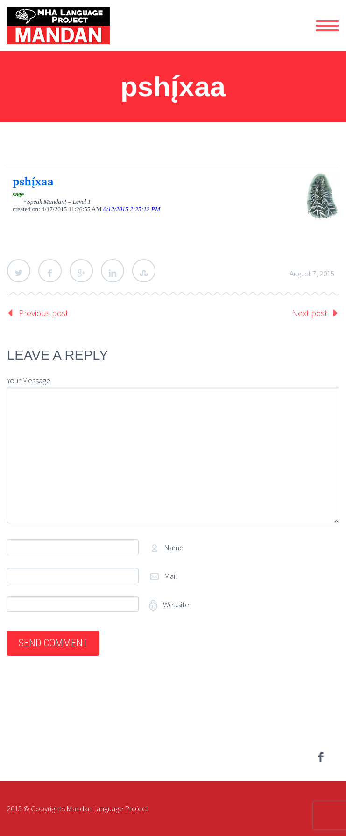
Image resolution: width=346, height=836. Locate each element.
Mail (170, 576)
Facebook (50, 270)
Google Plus (81, 270)
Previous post (43, 312)
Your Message (28, 380)
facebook (320, 757)
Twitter (18, 270)
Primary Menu (327, 25)
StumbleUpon (143, 270)
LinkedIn (112, 270)
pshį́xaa (33, 181)
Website (175, 604)
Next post (309, 312)
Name (174, 547)
